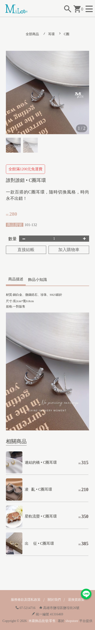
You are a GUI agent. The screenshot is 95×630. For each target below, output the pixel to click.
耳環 (51, 34)
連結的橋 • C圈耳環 (41, 462)
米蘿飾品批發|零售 (42, 621)
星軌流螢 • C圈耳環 (41, 516)
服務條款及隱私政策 (26, 599)
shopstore (72, 621)
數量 (12, 238)
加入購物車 (68, 249)
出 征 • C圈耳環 (39, 543)
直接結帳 (25, 249)
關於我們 (54, 599)
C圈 (66, 34)
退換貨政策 (76, 599)
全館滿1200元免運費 (25, 169)
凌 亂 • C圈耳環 (38, 489)
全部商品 (32, 34)
